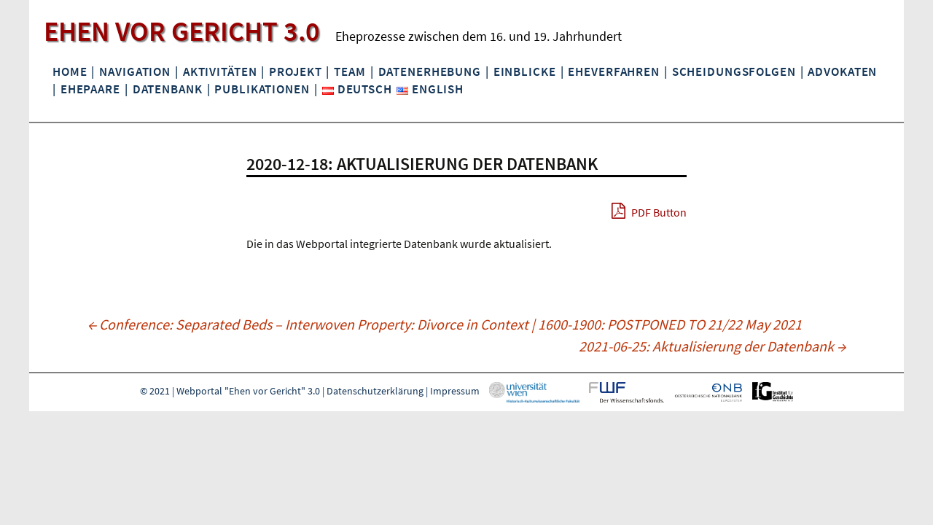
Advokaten (842, 71)
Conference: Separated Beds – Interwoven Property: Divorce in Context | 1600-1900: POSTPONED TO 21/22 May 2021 (444, 324)
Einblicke (524, 71)
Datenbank (168, 89)
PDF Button (649, 211)
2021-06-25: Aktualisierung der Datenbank (712, 346)
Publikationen (261, 89)
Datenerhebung (429, 71)
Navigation (135, 71)
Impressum (455, 391)
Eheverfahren (613, 71)
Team (349, 71)
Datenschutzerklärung (375, 391)
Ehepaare (90, 89)
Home (69, 71)
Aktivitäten (220, 71)
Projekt (295, 71)
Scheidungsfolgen (734, 71)
